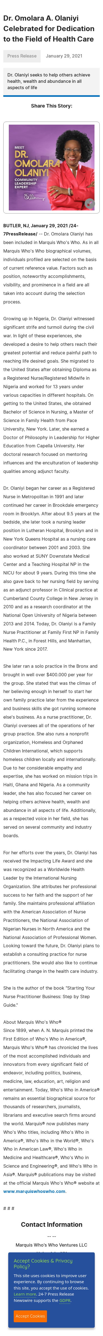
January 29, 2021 (64, 56)
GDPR (64, 1300)
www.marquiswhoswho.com (34, 1191)
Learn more (25, 1294)
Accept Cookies (30, 1316)
